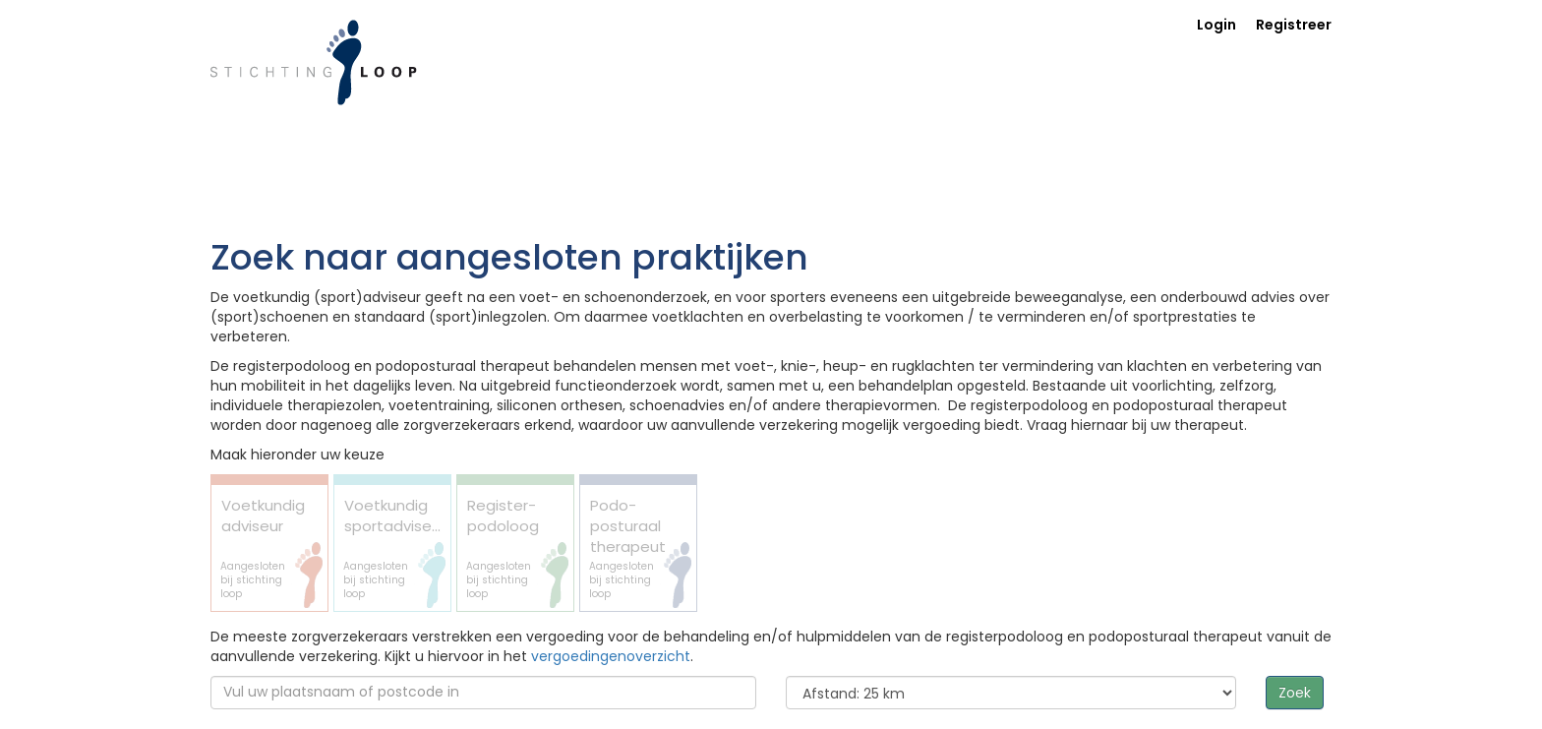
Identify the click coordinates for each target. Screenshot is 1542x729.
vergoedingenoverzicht (610, 656)
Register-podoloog (505, 548)
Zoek (1294, 692)
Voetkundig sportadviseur (394, 548)
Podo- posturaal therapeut (628, 548)
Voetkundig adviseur (262, 548)
